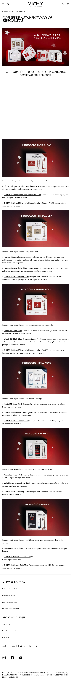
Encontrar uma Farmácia (10, 631)
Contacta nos (6, 624)
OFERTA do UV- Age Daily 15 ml (16, 565)
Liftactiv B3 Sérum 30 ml (13, 330)
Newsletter (5, 637)
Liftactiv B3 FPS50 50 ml (13, 339)
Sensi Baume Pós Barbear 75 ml (15, 548)
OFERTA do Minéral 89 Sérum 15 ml (17, 557)
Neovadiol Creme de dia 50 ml (15, 268)
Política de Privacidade (9, 589)
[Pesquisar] (7, 4)
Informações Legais (8, 595)
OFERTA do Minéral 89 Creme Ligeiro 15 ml (20, 412)
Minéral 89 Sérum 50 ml (13, 404)
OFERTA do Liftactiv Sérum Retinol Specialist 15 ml (22, 194)
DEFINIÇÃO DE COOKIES (10, 609)
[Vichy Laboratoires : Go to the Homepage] (35, 4)
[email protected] (39, 675)
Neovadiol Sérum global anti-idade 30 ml (19, 257)
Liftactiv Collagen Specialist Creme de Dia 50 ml (21, 186)
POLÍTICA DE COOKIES (10, 602)
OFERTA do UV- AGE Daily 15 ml (16, 203)
